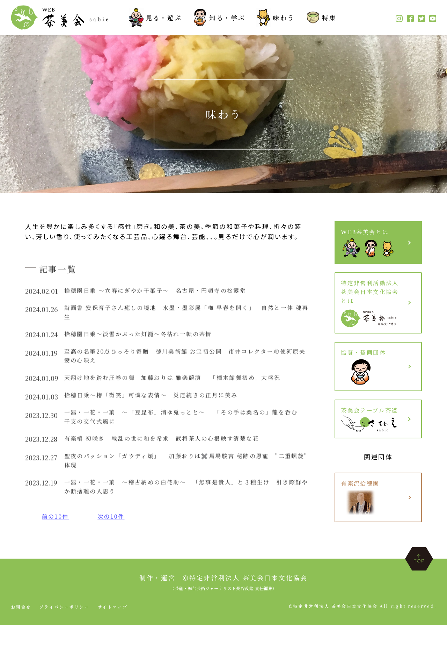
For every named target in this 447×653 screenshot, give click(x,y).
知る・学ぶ (219, 17)
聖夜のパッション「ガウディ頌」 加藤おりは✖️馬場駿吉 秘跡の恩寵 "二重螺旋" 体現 (175, 475)
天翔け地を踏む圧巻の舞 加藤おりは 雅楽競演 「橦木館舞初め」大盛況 (186, 386)
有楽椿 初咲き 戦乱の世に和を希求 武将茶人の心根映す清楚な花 (174, 452)
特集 (320, 17)
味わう (275, 17)
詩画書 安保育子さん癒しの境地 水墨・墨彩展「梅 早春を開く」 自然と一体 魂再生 (186, 316)
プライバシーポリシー (65, 635)
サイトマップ (114, 635)
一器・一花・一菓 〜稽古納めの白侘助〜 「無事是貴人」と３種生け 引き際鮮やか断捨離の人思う (183, 504)
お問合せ (21, 635)
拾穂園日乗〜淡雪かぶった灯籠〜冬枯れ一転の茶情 (147, 339)
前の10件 (57, 534)
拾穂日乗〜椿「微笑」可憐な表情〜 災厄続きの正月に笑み (161, 404)
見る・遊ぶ (155, 17)
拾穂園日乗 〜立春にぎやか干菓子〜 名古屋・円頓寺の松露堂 (166, 292)
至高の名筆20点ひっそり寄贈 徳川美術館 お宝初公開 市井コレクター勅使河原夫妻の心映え (186, 363)
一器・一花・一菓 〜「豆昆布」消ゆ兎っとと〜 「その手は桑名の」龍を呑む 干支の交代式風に (185, 428)
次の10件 (116, 534)
